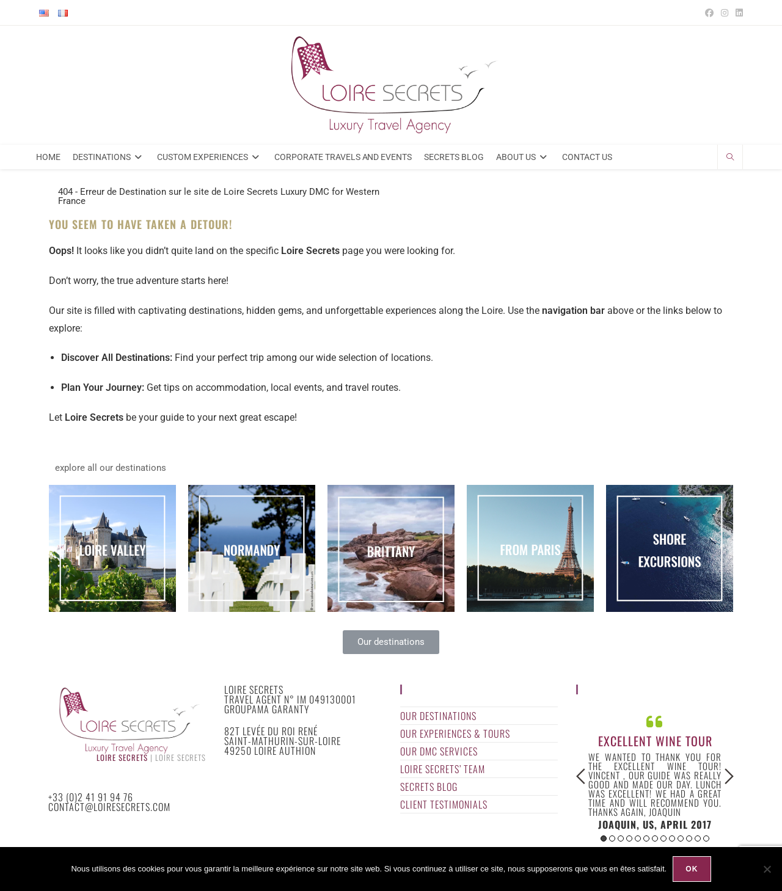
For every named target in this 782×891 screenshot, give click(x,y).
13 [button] (706, 838)
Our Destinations (438, 715)
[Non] (767, 869)
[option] (655, 771)
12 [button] (698, 838)
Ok (691, 869)
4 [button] (629, 838)
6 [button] (646, 838)
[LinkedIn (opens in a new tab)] (737, 13)
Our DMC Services (439, 751)
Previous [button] (580, 776)
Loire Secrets (122, 757)
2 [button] (612, 838)
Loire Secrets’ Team (442, 769)
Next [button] (729, 776)
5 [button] (638, 838)
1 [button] (604, 838)
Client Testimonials (444, 804)
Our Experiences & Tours (455, 733)
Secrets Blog (429, 786)
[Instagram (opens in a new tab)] (724, 13)
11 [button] (689, 838)
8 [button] (663, 838)
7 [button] (655, 838)
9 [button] (672, 838)
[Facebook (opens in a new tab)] (709, 13)
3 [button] (621, 838)
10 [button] (681, 838)
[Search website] (730, 158)
